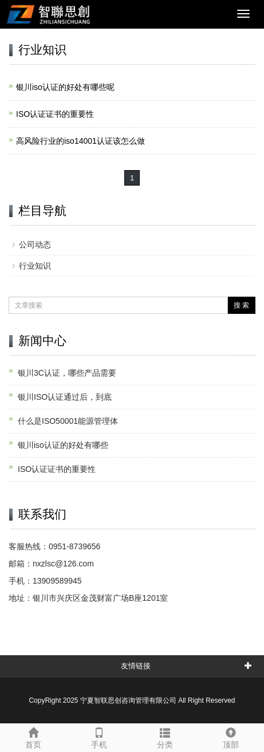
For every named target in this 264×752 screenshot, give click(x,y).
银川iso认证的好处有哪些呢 (65, 87)
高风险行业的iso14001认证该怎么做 (80, 140)
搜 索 (241, 305)
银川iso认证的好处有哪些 (63, 445)
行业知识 (35, 265)
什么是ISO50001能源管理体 (68, 421)
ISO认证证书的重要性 (55, 114)
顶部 (231, 736)
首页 (33, 736)
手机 (99, 736)
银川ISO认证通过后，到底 (65, 396)
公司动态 (35, 244)
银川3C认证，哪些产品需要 (67, 372)
